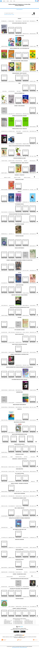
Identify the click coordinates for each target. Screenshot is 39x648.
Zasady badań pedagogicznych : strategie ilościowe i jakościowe (21, 623)
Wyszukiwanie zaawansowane (8, 14)
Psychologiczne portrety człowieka (7, 621)
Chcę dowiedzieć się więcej (15, 647)
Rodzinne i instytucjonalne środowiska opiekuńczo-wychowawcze (31, 621)
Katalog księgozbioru (19, 9)
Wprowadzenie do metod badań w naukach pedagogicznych (9, 623)
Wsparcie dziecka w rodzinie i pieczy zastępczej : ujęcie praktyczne (31, 623)
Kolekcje (13, 14)
